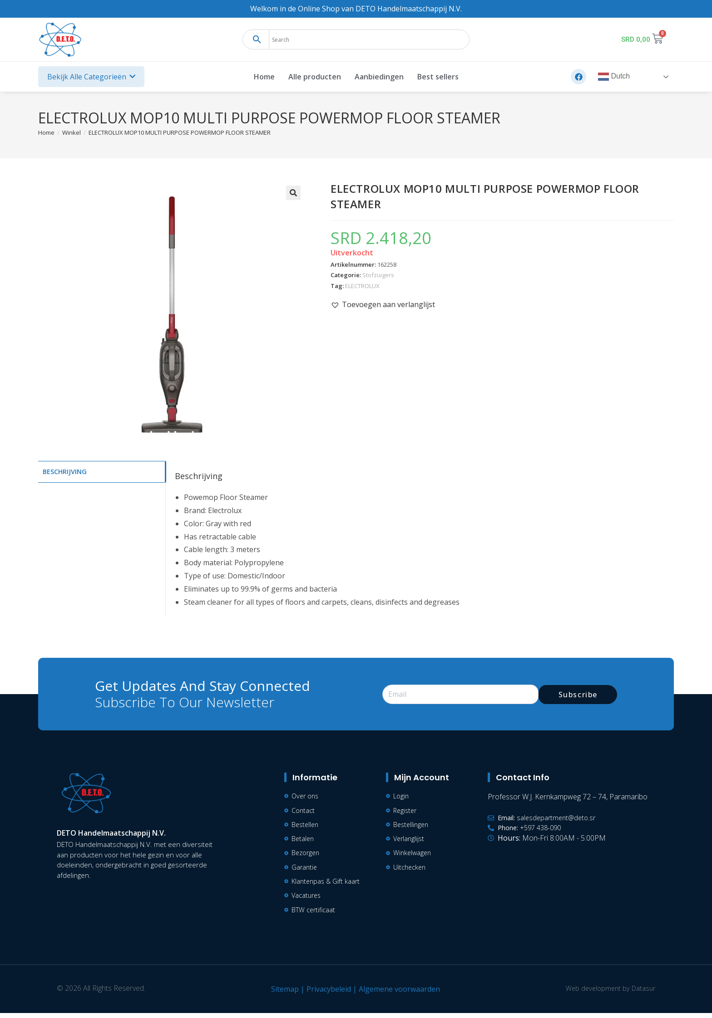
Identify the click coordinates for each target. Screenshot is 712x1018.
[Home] (46, 132)
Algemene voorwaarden (396, 994)
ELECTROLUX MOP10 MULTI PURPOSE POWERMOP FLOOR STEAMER (180, 132)
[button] (293, 193)
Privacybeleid (326, 994)
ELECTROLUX (362, 286)
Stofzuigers (378, 275)
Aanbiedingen (379, 77)
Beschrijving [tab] (65, 471)
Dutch (614, 76)
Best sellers (438, 77)
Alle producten (314, 77)
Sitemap (282, 994)
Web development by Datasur (607, 993)
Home (264, 77)
